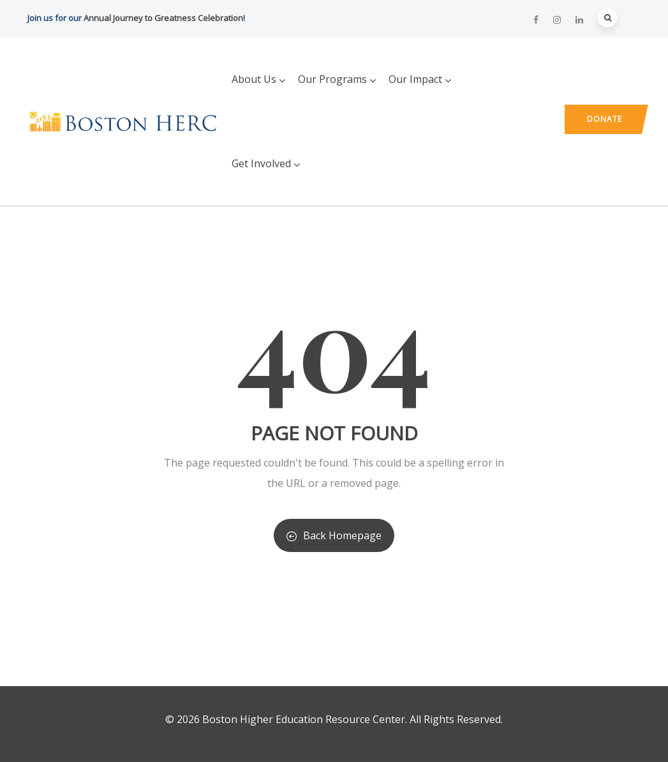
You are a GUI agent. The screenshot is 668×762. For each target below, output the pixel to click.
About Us (258, 79)
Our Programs (337, 79)
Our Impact (420, 79)
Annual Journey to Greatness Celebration (163, 18)
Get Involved (266, 163)
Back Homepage (334, 535)
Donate (604, 119)
